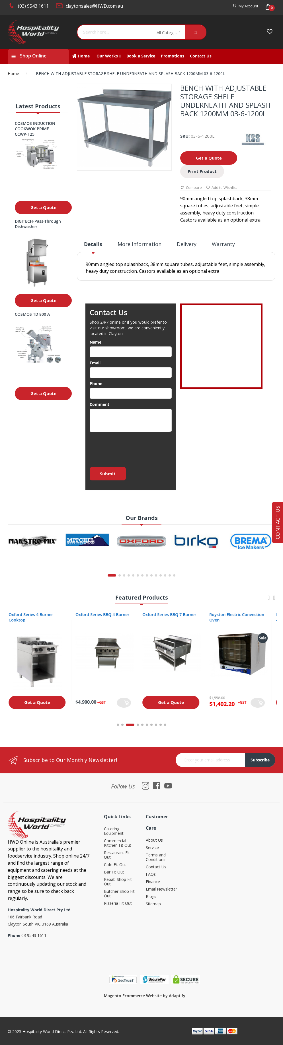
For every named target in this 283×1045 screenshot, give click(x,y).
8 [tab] (156, 725)
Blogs (151, 896)
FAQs (151, 874)
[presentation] (133, 448)
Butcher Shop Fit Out (119, 894)
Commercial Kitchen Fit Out (117, 843)
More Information (139, 244)
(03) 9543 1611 (33, 6)
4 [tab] (138, 725)
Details (93, 244)
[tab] (93, 246)
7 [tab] (151, 725)
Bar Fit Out (114, 872)
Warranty (223, 244)
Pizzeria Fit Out (118, 903)
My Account (248, 6)
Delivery (186, 244)
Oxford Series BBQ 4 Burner (106, 614)
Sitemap (153, 904)
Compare (191, 188)
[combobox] (114, 32)
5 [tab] (142, 725)
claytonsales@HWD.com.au (94, 6)
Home (13, 73)
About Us (154, 840)
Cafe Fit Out (115, 864)
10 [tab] (165, 725)
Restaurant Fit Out (117, 855)
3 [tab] (133, 725)
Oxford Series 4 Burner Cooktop (34, 617)
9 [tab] (160, 725)
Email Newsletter (161, 889)
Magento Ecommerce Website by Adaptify (144, 995)
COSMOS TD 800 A (32, 314)
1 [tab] (118, 725)
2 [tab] (125, 725)
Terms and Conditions (156, 857)
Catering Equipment (114, 831)
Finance (153, 881)
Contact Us (156, 867)
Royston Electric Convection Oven (240, 617)
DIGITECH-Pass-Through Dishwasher (38, 223)
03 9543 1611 (33, 935)
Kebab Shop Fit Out (118, 882)
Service (152, 847)
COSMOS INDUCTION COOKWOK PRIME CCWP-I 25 (35, 129)
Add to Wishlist (221, 188)
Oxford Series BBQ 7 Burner (173, 614)
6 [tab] (147, 725)
